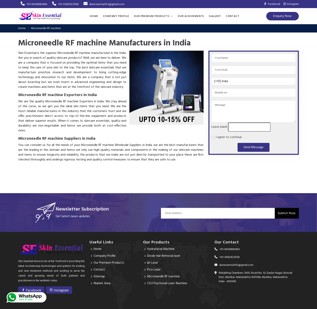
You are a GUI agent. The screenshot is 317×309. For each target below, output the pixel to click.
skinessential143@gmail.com (103, 4)
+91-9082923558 (65, 4)
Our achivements (191, 16)
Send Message (253, 147)
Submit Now (287, 213)
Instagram (291, 4)
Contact (232, 16)
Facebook (31, 290)
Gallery (215, 16)
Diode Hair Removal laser (164, 256)
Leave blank (219, 127)
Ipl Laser (152, 262)
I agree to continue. (228, 137)
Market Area (102, 283)
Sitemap (99, 276)
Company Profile (116, 16)
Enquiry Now (282, 16)
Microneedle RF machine (163, 276)
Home (94, 16)
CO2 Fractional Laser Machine (167, 283)
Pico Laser (154, 269)
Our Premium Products (109, 262)
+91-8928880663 (34, 4)
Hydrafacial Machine (161, 249)
